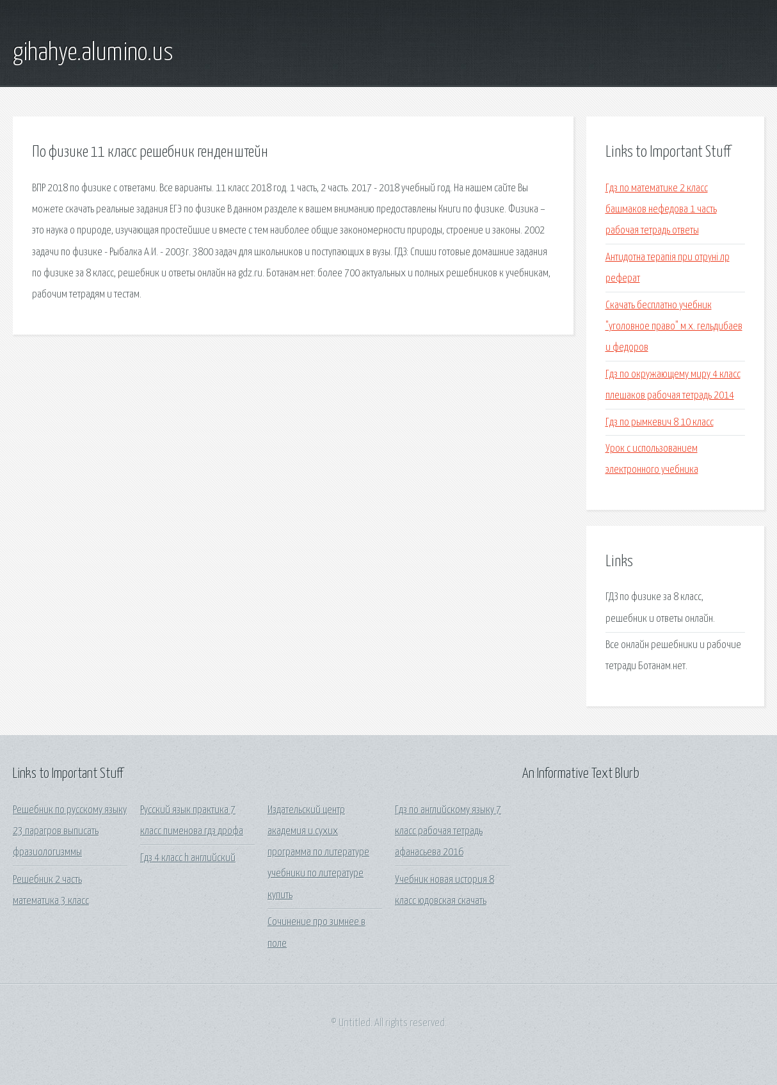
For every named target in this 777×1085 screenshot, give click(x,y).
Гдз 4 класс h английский (188, 858)
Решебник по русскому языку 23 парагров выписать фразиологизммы (70, 832)
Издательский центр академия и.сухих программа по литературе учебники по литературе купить (318, 853)
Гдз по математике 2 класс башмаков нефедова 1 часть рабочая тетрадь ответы (661, 210)
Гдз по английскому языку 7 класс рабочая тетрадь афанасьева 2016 (448, 832)
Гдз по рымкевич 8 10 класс (659, 422)
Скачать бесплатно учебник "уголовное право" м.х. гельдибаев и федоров (673, 327)
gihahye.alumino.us (93, 53)
